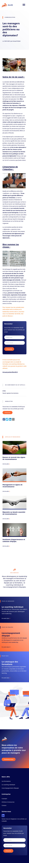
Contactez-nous (8, 759)
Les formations (6, 781)
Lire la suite (6, 464)
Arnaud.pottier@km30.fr (10, 372)
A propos (4, 798)
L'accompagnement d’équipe (10, 788)
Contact (4, 805)
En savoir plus (5, 618)
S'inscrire (7, 412)
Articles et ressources (8, 802)
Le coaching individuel (8, 785)
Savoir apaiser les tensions (10, 393)
